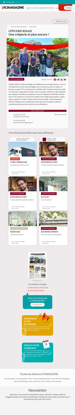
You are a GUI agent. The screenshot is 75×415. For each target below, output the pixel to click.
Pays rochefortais (34, 381)
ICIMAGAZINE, (12, 2)
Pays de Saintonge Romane (42, 378)
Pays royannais (56, 381)
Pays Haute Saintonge (21, 381)
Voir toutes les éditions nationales (36, 290)
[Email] (64, 79)
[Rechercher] (58, 7)
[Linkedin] (61, 79)
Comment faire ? (37, 304)
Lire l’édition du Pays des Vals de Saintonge (38, 287)
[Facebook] (54, 79)
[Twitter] (58, 79)
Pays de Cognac (10, 378)
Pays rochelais (46, 381)
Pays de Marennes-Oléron (24, 378)
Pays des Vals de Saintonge (60, 378)
